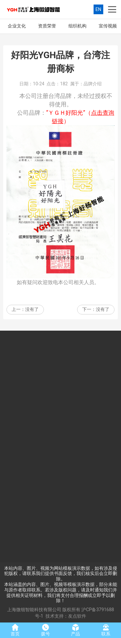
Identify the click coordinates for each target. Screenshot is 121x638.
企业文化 (17, 25)
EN (98, 9)
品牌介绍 (93, 83)
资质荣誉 (47, 25)
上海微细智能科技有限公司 (34, 609)
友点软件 (77, 616)
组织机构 (77, 25)
